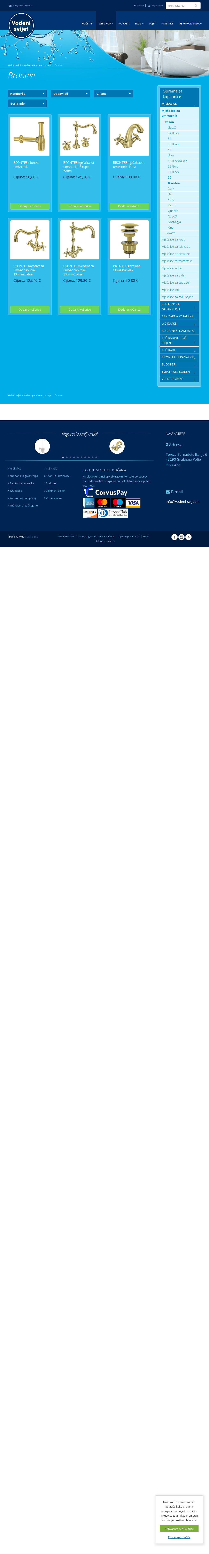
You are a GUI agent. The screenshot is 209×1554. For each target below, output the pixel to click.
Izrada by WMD (16, 536)
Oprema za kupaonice (172, 94)
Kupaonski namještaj (22, 498)
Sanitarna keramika (21, 483)
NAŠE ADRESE (175, 433)
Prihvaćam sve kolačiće (179, 1529)
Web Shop (106, 23)
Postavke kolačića (179, 1537)
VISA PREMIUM (66, 536)
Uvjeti (152, 23)
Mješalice (14, 468)
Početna (87, 23)
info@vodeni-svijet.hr (21, 5)
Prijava (139, 5)
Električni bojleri (54, 491)
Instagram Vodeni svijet (181, 537)
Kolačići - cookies (104, 540)
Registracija (155, 5)
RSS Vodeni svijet (188, 537)
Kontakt (167, 23)
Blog (139, 23)
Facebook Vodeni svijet (174, 537)
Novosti (124, 23)
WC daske (15, 491)
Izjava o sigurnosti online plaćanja (96, 536)
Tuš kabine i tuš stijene (23, 505)
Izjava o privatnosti (128, 536)
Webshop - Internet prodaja (37, 65)
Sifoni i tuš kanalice (57, 476)
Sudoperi (50, 483)
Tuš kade (50, 468)
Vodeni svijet (14, 65)
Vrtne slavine (53, 498)
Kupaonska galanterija (23, 476)
